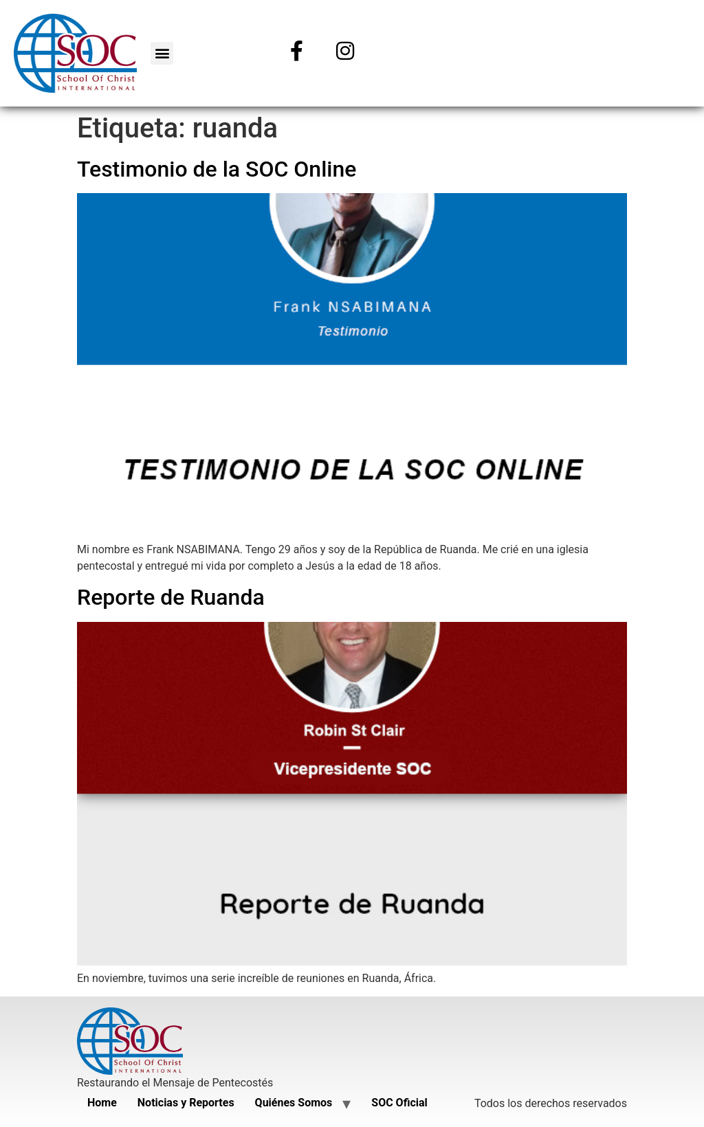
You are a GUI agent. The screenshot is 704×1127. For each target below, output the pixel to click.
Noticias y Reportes (186, 1102)
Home (102, 1102)
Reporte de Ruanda (171, 597)
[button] (162, 53)
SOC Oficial (399, 1102)
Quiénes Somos (294, 1102)
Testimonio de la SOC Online (216, 169)
